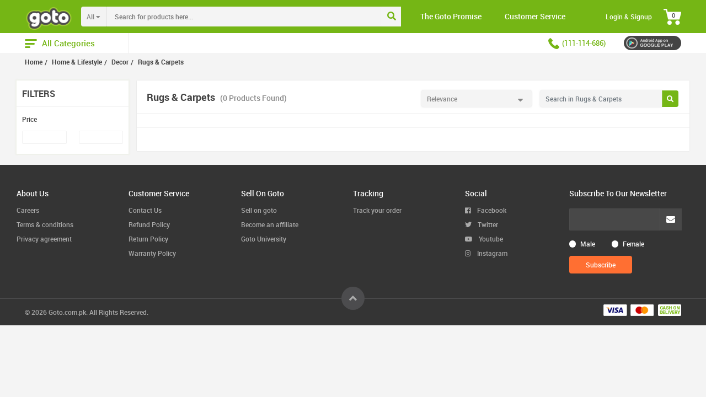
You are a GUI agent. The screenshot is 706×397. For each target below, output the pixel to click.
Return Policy (148, 238)
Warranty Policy (152, 253)
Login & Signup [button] (629, 16)
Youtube (484, 238)
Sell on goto (259, 210)
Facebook (485, 210)
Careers (28, 210)
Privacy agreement (44, 238)
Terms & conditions (45, 224)
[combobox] (266, 16)
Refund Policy (149, 224)
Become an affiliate (269, 224)
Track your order (377, 210)
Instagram (486, 253)
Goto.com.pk (67, 312)
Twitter (481, 224)
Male (587, 243)
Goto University (263, 238)
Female (633, 243)
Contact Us (145, 210)
